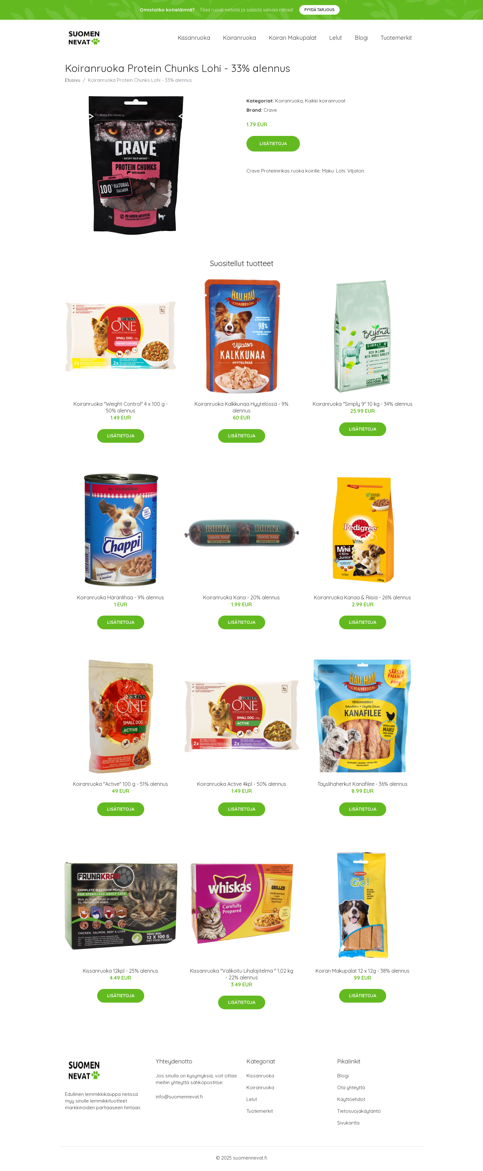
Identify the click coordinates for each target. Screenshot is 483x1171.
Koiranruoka (239, 38)
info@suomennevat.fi (179, 1099)
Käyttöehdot (351, 1101)
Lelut (335, 38)
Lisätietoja (273, 145)
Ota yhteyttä (351, 1090)
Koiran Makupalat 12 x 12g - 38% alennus (362, 973)
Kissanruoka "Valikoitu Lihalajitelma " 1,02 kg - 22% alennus (241, 976)
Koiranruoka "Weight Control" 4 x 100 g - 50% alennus (121, 409)
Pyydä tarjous (319, 9)
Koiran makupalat (292, 38)
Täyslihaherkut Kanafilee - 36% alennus (362, 786)
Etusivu (72, 82)
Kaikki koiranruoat (325, 103)
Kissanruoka (194, 38)
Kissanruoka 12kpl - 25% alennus (120, 973)
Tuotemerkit (396, 38)
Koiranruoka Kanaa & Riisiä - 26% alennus (362, 599)
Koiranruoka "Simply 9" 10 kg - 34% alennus (363, 406)
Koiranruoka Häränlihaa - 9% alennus (120, 599)
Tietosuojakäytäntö (359, 1113)
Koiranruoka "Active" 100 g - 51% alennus (120, 786)
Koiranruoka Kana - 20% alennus (241, 599)
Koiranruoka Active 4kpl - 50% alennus (241, 786)
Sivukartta (348, 1125)
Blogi (361, 38)
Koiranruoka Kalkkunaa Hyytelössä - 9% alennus (241, 409)
